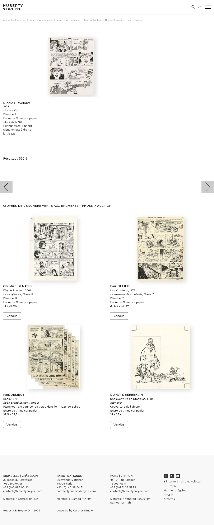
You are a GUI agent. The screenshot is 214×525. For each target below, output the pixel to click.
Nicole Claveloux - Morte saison (124, 20)
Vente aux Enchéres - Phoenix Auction (79, 20)
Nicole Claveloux (16, 103)
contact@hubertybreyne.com (22, 491)
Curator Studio (83, 510)
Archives (169, 499)
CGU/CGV (170, 486)
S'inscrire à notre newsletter (183, 481)
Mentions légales (175, 490)
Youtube (178, 476)
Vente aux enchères (41, 20)
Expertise (20, 20)
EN (199, 6)
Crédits (168, 495)
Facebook (166, 476)
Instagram (172, 476)
